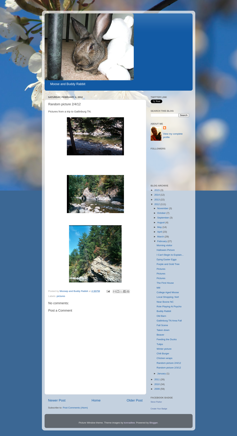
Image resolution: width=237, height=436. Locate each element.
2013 (157, 199)
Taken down (163, 330)
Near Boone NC (165, 301)
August (161, 222)
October (162, 213)
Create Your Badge (159, 409)
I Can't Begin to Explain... (170, 254)
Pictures (161, 269)
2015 (157, 190)
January (162, 373)
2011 (157, 379)
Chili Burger (163, 353)
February (162, 241)
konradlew (129, 422)
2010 (157, 384)
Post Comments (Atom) (75, 407)
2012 (157, 204)
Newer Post (57, 400)
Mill (158, 287)
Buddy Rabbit (164, 311)
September (163, 217)
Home (96, 400)
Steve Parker (156, 402)
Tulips (160, 344)
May (159, 227)
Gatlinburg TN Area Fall (169, 320)
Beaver (160, 334)
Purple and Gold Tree (168, 264)
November (163, 208)
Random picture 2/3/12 (169, 367)
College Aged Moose (168, 292)
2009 (157, 389)
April (160, 231)
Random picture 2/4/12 (169, 363)
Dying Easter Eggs (167, 259)
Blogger (153, 422)
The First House (165, 283)
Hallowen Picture (166, 250)
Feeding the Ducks (167, 339)
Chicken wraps (164, 358)
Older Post (134, 400)
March (161, 236)
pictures (61, 296)
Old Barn (161, 316)
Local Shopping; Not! (168, 297)
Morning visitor (164, 245)
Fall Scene (162, 325)
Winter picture (164, 349)
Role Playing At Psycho (169, 306)
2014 (157, 194)
